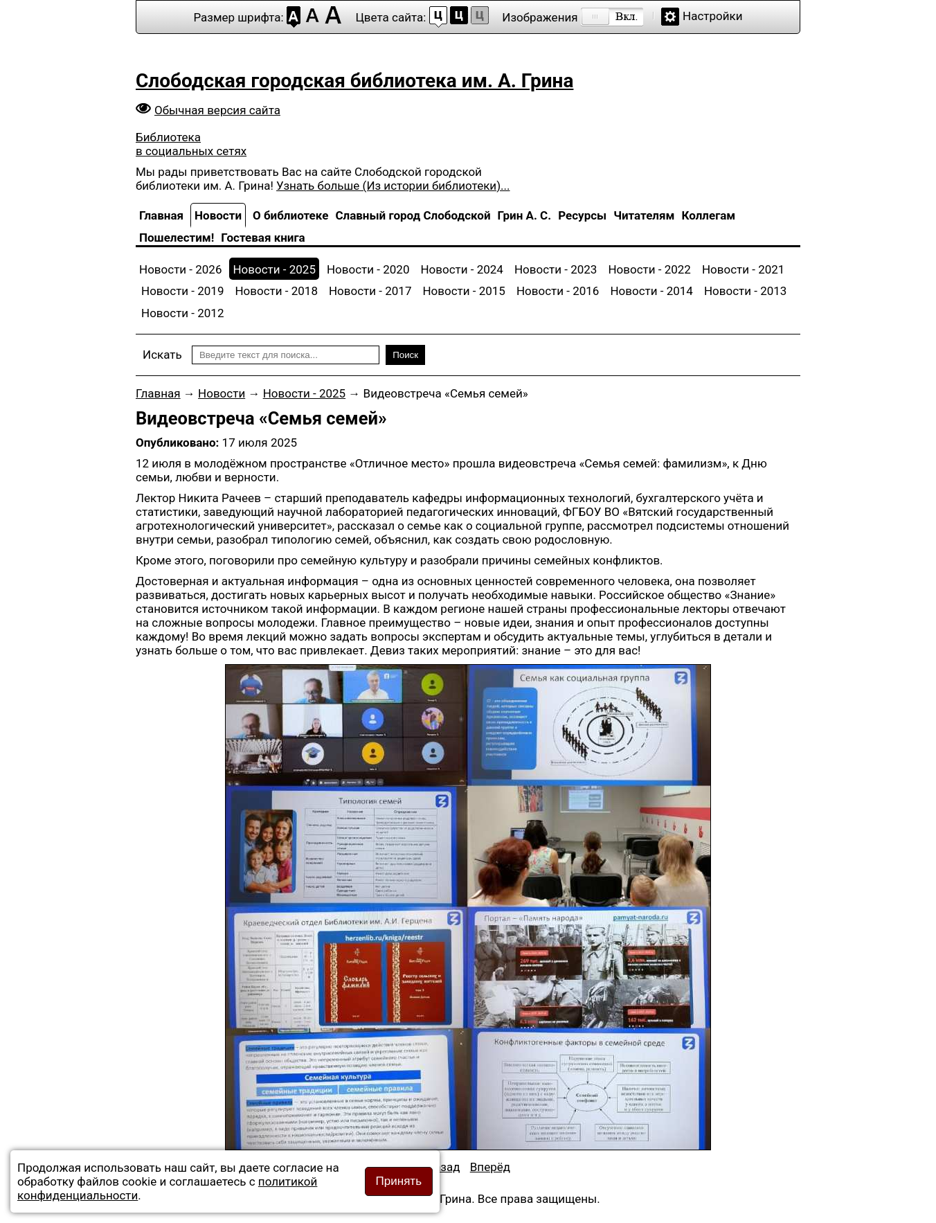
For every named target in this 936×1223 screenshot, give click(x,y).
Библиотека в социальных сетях (191, 144)
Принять (399, 1181)
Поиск (405, 355)
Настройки (713, 16)
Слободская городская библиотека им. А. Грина (354, 80)
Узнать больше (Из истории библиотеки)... (393, 186)
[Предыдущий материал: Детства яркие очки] (443, 1167)
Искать (162, 354)
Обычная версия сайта (217, 110)
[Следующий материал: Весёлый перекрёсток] (490, 1167)
